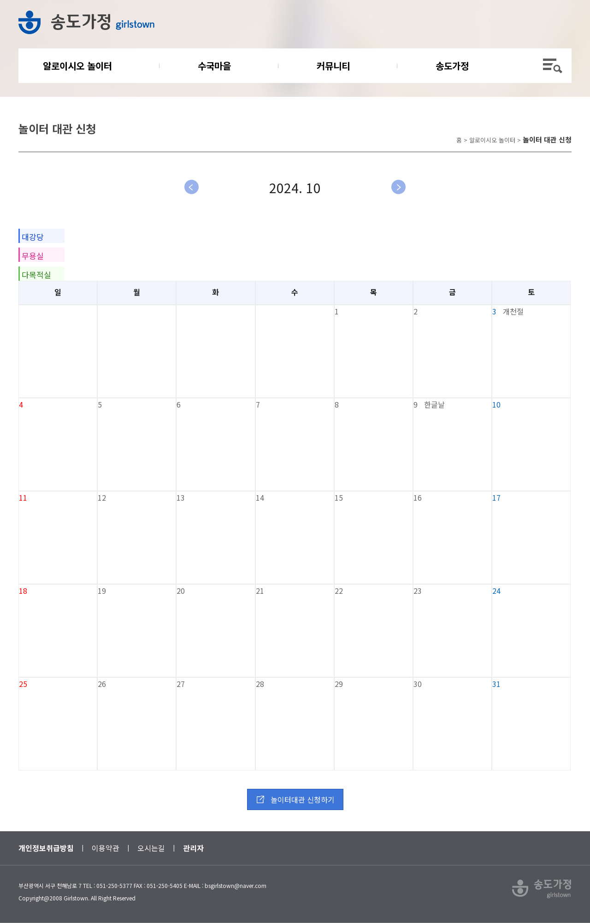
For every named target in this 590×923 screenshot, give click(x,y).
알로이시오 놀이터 (77, 65)
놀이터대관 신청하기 (303, 799)
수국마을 (214, 65)
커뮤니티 (333, 65)
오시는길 (151, 847)
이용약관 (105, 847)
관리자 (193, 847)
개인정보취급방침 (46, 847)
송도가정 (452, 65)
